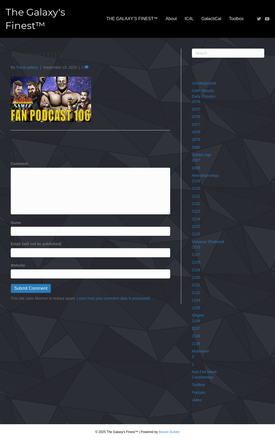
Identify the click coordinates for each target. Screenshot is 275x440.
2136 (196, 321)
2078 (196, 132)
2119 (196, 181)
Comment (19, 164)
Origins (198, 315)
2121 (196, 196)
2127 (196, 254)
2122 (196, 203)
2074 (196, 102)
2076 (196, 117)
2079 (196, 139)
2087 (196, 160)
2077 (196, 124)
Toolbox (236, 18)
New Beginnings (205, 175)
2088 (196, 168)
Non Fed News (204, 372)
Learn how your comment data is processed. (114, 298)
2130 (196, 277)
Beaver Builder (169, 432)
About (171, 18)
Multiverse (200, 351)
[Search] (228, 53)
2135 (196, 308)
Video (197, 400)
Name (16, 223)
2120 (196, 188)
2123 (196, 211)
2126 (196, 234)
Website (18, 265)
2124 (196, 219)
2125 (196, 226)
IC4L (189, 18)
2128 (196, 262)
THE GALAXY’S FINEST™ (132, 18)
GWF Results (203, 91)
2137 (196, 328)
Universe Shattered (208, 242)
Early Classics (203, 96)
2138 (196, 336)
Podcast (199, 392)
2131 (196, 285)
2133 (196, 247)
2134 (196, 300)
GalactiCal (211, 18)
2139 (196, 344)
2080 (196, 147)
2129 (196, 270)
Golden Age (201, 155)
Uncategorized (204, 83)
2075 (196, 109)
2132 (196, 293)
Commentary (202, 377)
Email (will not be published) (36, 244)
